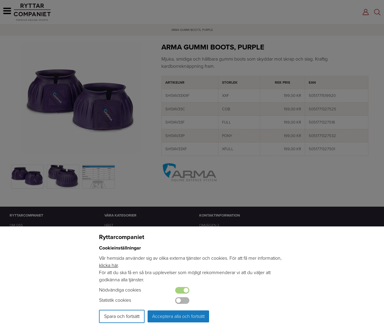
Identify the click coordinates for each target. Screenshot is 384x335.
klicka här (108, 265)
